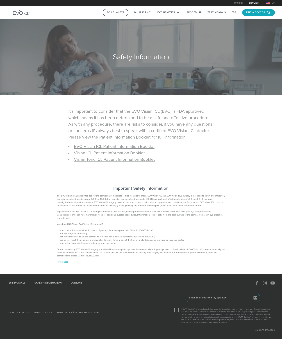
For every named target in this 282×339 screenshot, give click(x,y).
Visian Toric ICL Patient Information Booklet (114, 159)
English (254, 3)
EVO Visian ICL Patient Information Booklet (114, 146)
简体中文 (238, 3)
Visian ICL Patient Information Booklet (109, 153)
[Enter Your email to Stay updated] (222, 298)
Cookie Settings (265, 329)
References (62, 262)
